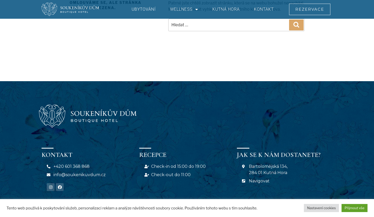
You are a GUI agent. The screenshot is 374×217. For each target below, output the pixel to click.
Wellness (184, 9)
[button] (309, 9)
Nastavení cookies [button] (321, 208)
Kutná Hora (226, 9)
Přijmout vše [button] (354, 208)
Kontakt (264, 9)
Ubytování (144, 9)
